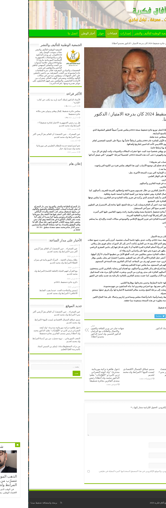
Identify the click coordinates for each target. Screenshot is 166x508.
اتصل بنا (44, 33)
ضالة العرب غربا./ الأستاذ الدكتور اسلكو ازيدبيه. (141, 328)
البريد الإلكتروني (153, 451)
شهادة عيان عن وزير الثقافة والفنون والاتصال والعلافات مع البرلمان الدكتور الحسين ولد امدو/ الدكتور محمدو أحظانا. (79, 331)
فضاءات (84, 33)
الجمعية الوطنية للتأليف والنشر (124, 33)
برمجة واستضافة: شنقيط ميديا (15, 503)
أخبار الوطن (60, 33)
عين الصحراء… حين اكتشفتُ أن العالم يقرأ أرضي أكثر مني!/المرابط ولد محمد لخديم (145, 372)
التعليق (157, 411)
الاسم (157, 440)
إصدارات (97, 33)
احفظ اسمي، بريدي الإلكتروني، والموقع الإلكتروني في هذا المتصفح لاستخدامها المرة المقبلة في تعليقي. (115, 471)
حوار (73, 33)
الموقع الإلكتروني (153, 461)
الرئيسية (159, 33)
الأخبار (149, 33)
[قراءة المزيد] (27, 83)
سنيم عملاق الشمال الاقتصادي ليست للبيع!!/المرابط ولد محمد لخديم (110, 372)
